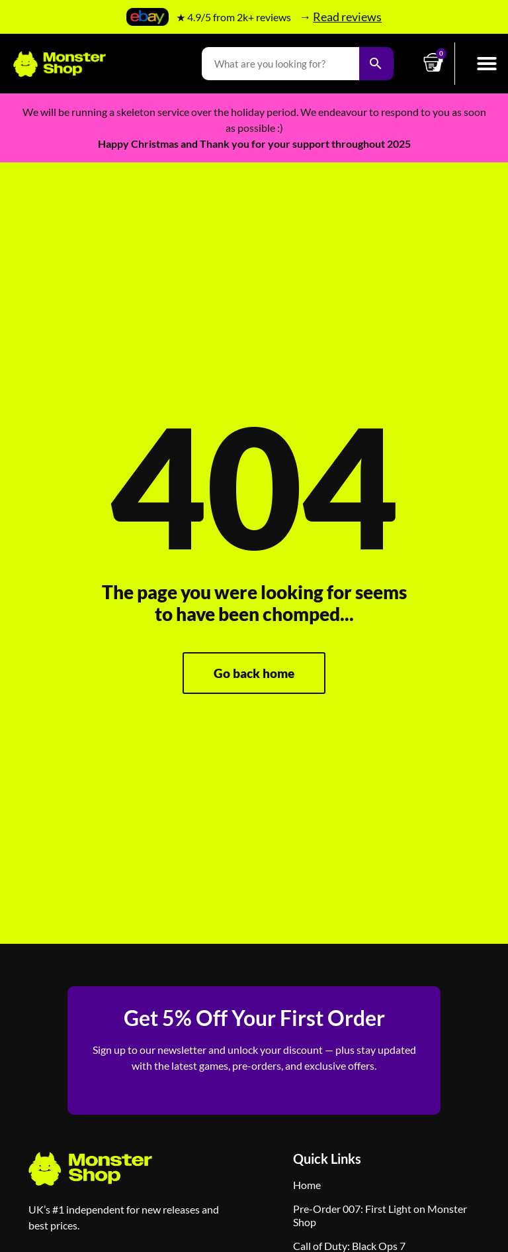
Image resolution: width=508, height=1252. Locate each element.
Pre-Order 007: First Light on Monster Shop (380, 1215)
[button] (487, 64)
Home (307, 1184)
